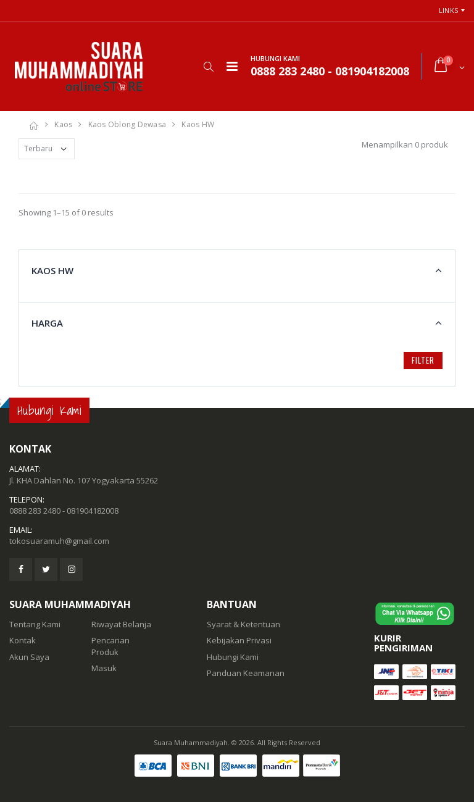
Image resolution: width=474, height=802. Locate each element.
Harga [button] (47, 323)
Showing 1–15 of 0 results (66, 212)
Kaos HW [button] (52, 270)
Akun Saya (29, 656)
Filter (423, 360)
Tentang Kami (34, 624)
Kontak (22, 640)
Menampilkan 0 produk (405, 144)
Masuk (104, 668)
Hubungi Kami (233, 656)
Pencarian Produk (110, 646)
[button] (208, 66)
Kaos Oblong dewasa (127, 124)
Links (448, 10)
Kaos (63, 124)
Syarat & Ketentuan (243, 624)
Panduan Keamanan (246, 673)
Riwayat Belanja (121, 624)
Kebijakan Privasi (239, 640)
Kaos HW (197, 124)
